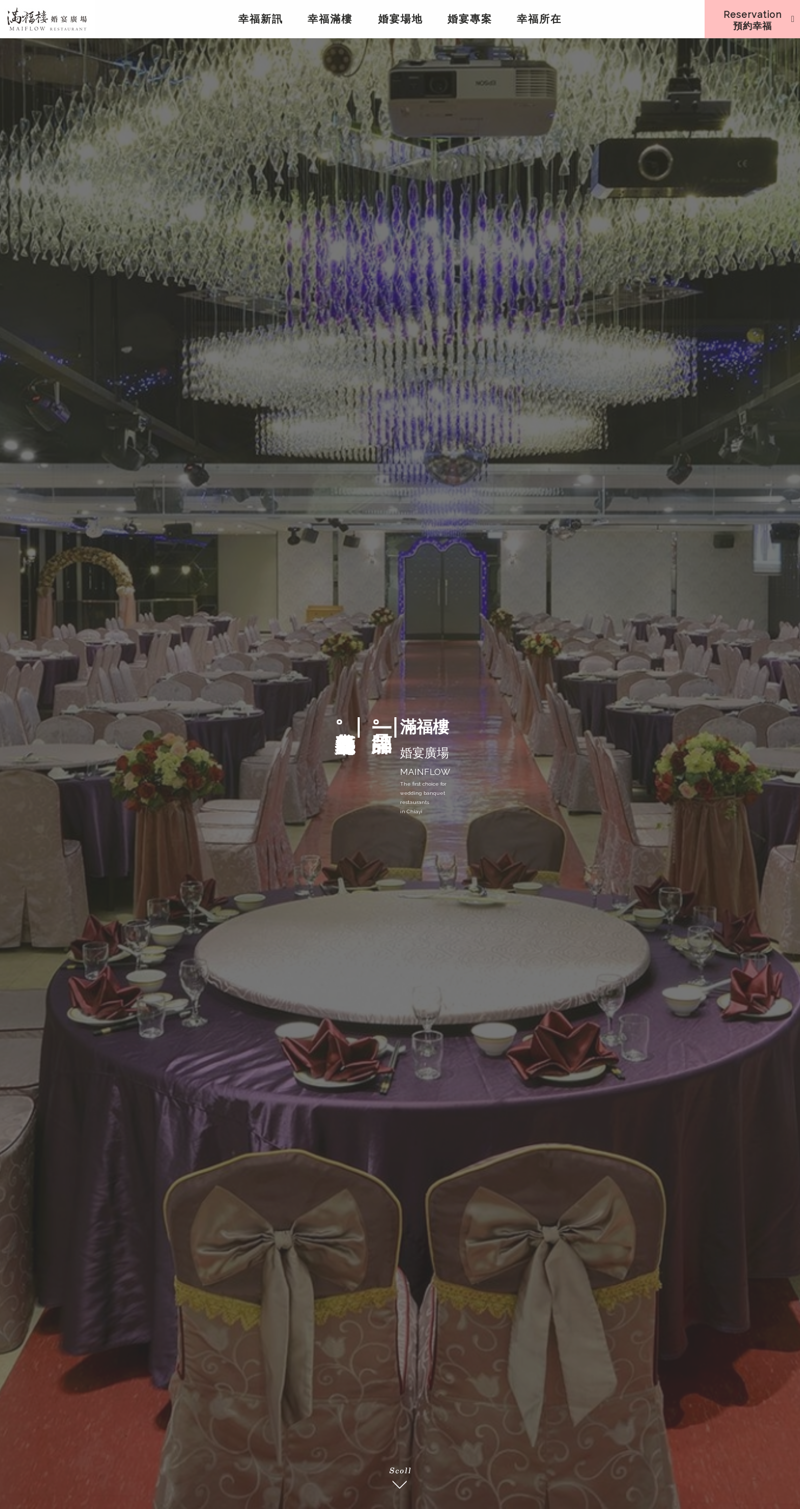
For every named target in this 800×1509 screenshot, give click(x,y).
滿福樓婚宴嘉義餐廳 (47, 19)
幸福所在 (539, 19)
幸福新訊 (260, 19)
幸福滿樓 (330, 19)
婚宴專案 (469, 19)
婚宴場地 (400, 19)
